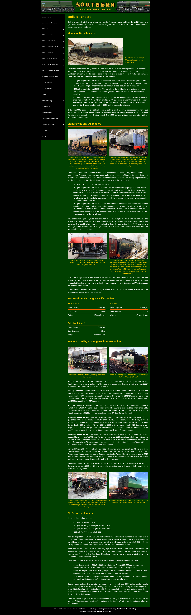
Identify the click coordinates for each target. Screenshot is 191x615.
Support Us (46, 107)
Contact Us (46, 131)
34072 (49, 59)
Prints (44, 95)
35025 (50, 65)
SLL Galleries (47, 89)
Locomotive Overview (49, 23)
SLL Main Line (47, 83)
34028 (48, 35)
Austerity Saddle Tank (50, 77)
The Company (47, 101)
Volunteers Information (50, 119)
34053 (49, 41)
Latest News (46, 17)
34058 (50, 47)
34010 (48, 29)
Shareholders (47, 113)
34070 (47, 53)
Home (44, 137)
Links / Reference (48, 125)
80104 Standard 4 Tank (50, 71)
